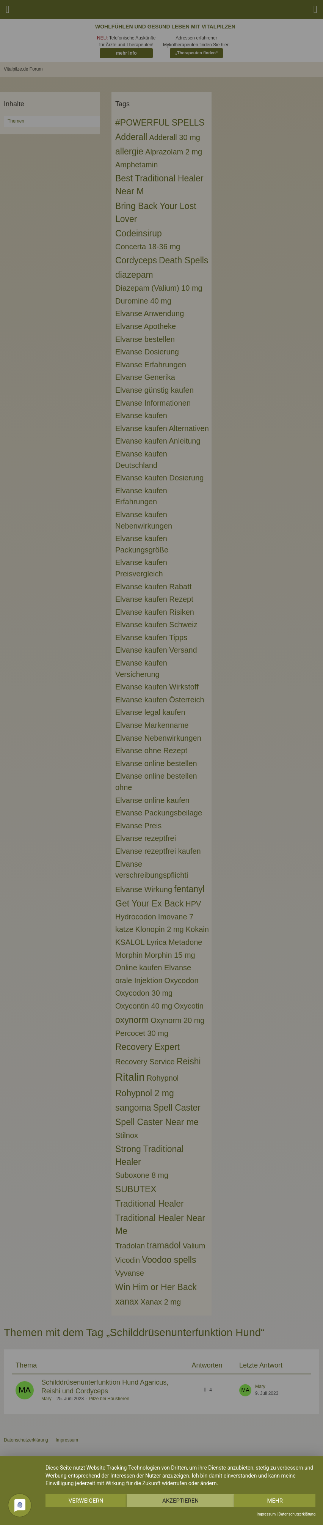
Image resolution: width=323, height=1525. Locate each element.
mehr (275, 1500)
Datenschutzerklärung (297, 1514)
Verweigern (86, 1500)
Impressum (266, 1514)
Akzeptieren (180, 1500)
